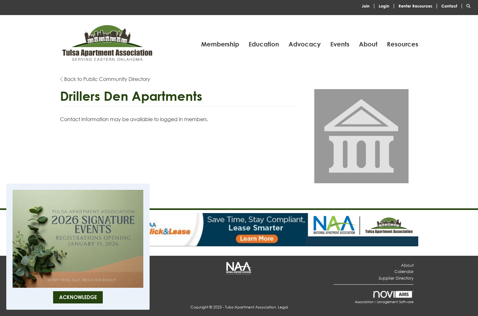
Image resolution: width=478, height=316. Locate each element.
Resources (402, 44)
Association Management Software (384, 297)
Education (264, 44)
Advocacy (304, 44)
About (368, 44)
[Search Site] (469, 5)
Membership (220, 44)
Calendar (404, 271)
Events (339, 44)
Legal (283, 307)
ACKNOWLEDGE (78, 297)
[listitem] (369, 5)
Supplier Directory (396, 278)
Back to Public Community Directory (105, 79)
